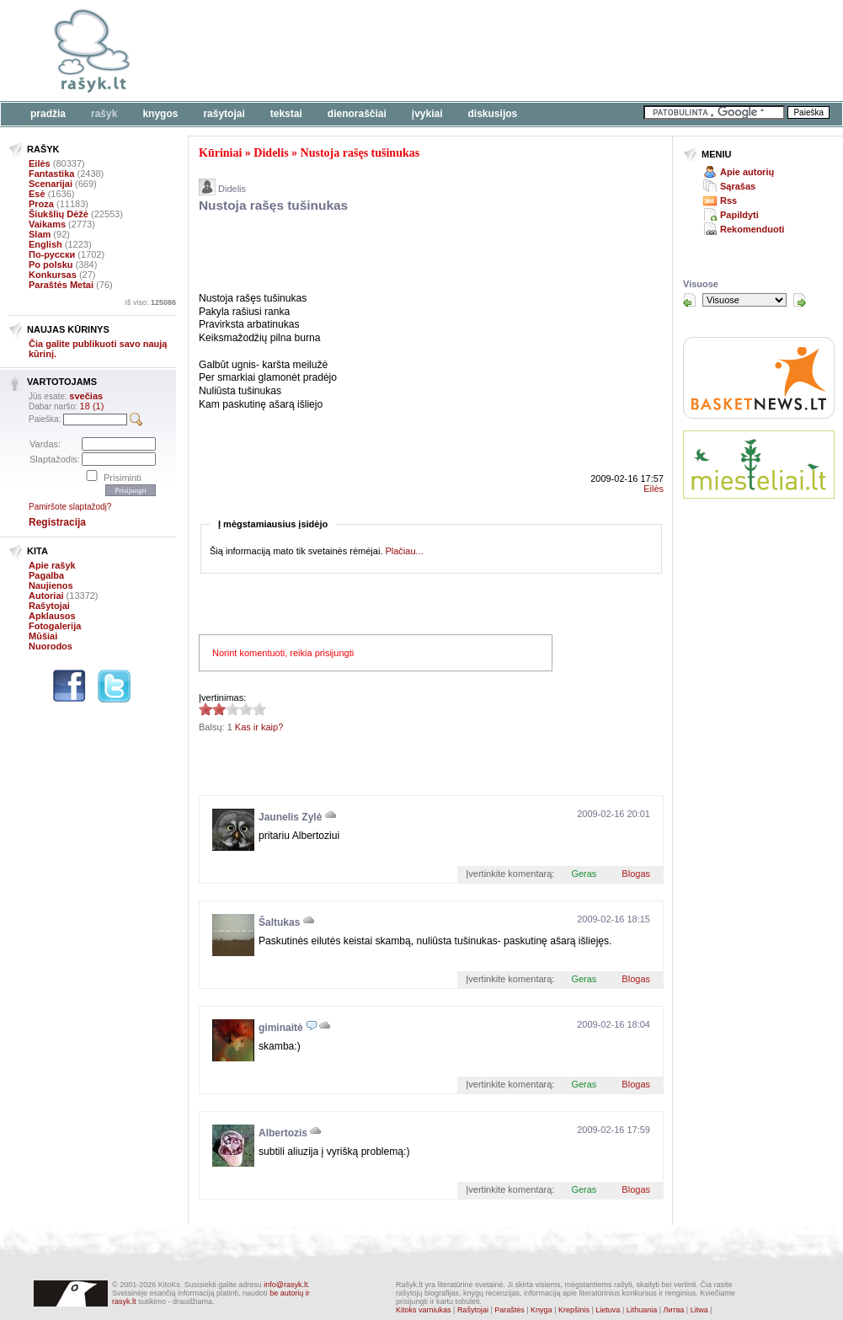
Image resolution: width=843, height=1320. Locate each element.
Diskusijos (493, 114)
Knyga (541, 1310)
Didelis (270, 153)
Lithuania (642, 1310)
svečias (86, 396)
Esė (37, 194)
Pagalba (46, 575)
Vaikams (47, 224)
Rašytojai (223, 114)
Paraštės (509, 1310)
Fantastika (51, 173)
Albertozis (283, 1133)
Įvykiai (427, 114)
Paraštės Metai (61, 285)
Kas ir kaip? (259, 727)
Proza (41, 204)
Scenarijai (50, 184)
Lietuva (607, 1310)
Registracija (57, 522)
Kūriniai (220, 153)
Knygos (160, 114)
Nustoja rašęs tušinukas (360, 153)
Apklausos (52, 616)
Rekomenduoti (752, 229)
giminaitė (281, 1028)
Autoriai (46, 596)
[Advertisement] (396, 255)
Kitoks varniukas (423, 1310)
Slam (40, 234)
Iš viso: (150, 302)
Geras (583, 873)
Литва (674, 1310)
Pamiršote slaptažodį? (70, 506)
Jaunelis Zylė (290, 817)
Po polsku (51, 264)
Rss (728, 200)
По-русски (52, 254)
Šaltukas (279, 922)
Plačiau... (404, 551)
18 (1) (92, 406)
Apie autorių (747, 172)
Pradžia (48, 114)
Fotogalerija (55, 626)
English (45, 244)
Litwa (699, 1310)
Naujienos (51, 585)
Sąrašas (737, 186)
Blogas (636, 873)
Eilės (40, 163)
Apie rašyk (52, 565)
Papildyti (739, 215)
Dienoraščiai (357, 114)
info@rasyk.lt (285, 1284)
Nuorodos (50, 646)
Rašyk (104, 114)
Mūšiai (43, 636)
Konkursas (53, 275)
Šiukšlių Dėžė (58, 214)
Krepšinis (574, 1310)
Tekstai (286, 114)
